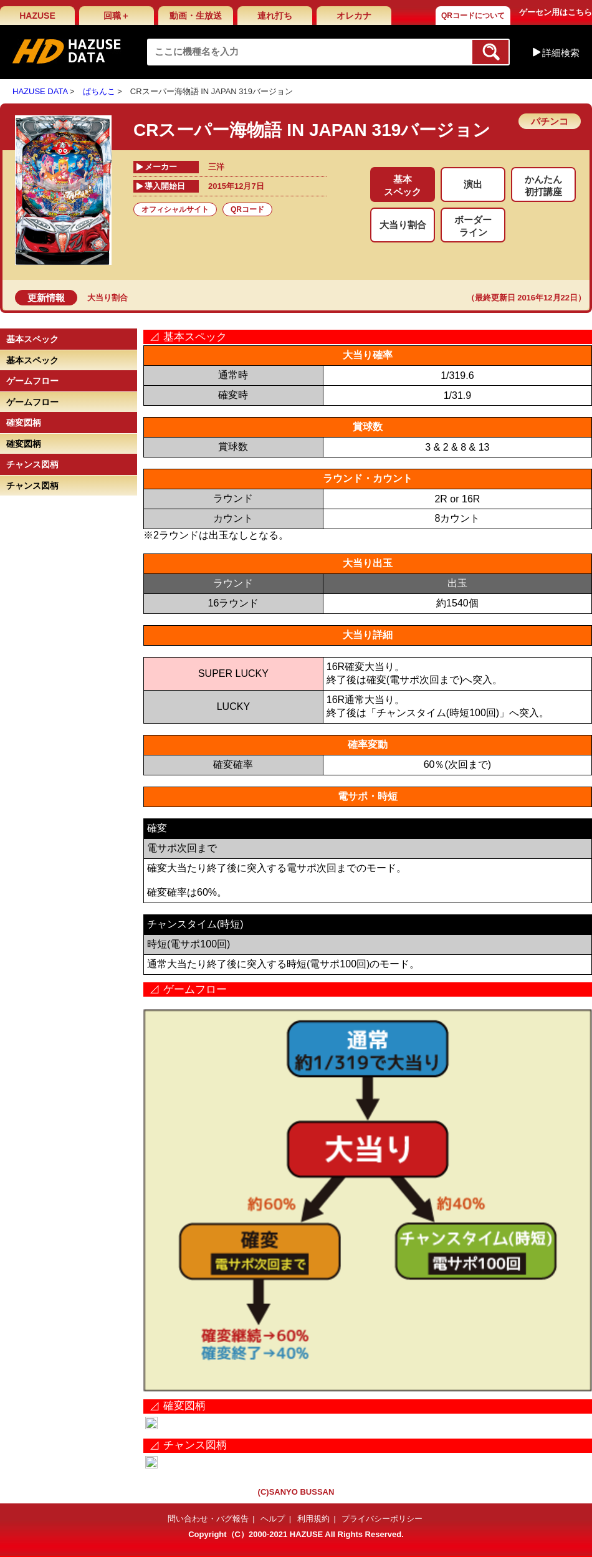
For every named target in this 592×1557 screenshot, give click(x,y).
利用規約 (313, 1518)
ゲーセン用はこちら (555, 12)
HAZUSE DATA (39, 91)
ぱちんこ (99, 91)
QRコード (247, 209)
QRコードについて (473, 15)
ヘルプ (272, 1518)
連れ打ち (274, 16)
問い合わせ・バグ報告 (208, 1518)
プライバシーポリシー (382, 1518)
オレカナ (354, 16)
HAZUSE (37, 16)
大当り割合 (107, 297)
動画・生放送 (195, 16)
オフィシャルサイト (175, 209)
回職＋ (116, 16)
